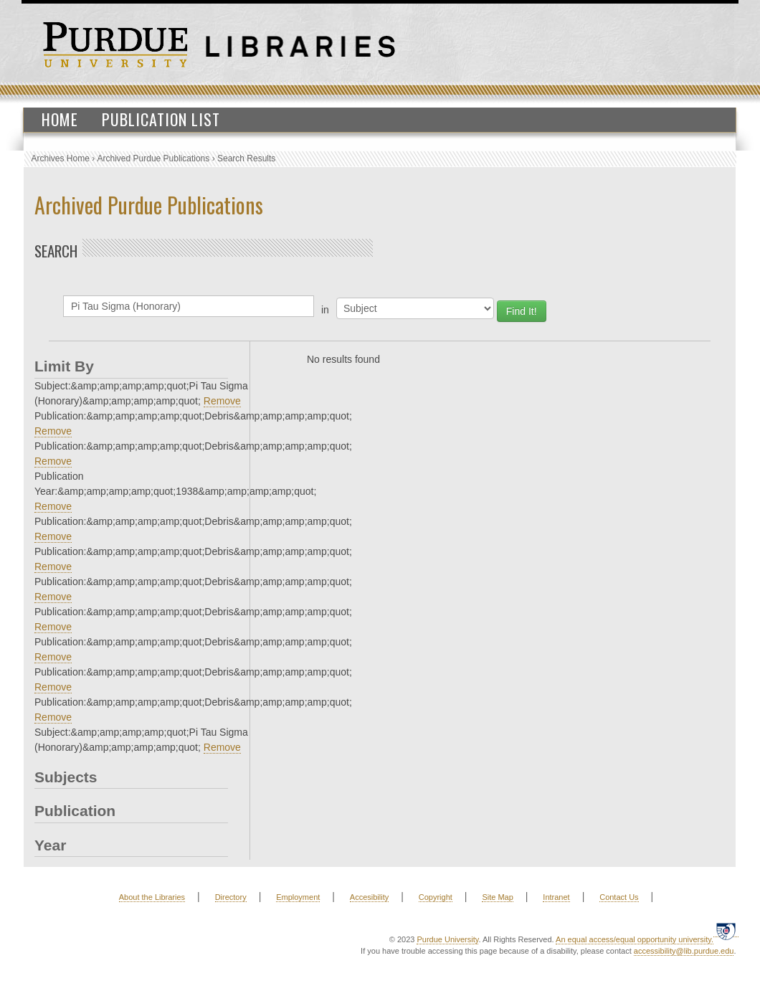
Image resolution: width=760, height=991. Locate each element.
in (325, 310)
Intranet (556, 897)
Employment (298, 897)
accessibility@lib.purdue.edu (684, 951)
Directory (231, 897)
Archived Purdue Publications (154, 158)
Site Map (497, 897)
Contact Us (618, 897)
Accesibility (369, 897)
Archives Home (61, 158)
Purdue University (447, 939)
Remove (222, 401)
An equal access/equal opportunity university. (634, 939)
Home (60, 119)
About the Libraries (152, 897)
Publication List (161, 119)
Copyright (435, 897)
